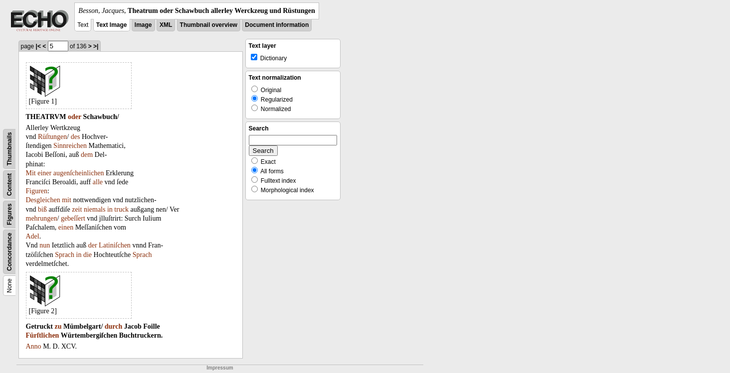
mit (66, 200)
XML (166, 24)
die (87, 254)
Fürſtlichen (42, 335)
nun (44, 245)
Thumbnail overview (208, 24)
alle (98, 182)
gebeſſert (73, 218)
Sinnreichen (70, 145)
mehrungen (41, 218)
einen (65, 227)
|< (38, 46)
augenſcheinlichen (78, 173)
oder (74, 117)
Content (9, 184)
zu (57, 326)
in (110, 209)
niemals (95, 209)
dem (87, 154)
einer (44, 173)
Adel (32, 236)
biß (42, 209)
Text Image (111, 24)
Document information (277, 24)
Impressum (219, 368)
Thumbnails (9, 148)
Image (143, 24)
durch (114, 326)
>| (95, 46)
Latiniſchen (115, 245)
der (92, 245)
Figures (9, 214)
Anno (33, 346)
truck (121, 209)
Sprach (64, 254)
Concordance (9, 252)
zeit (77, 209)
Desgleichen (43, 200)
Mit (31, 173)
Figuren (37, 191)
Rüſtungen (52, 136)
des (75, 136)
